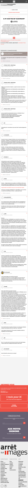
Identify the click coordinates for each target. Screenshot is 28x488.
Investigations (3, 467)
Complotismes (3, 475)
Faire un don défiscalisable (22, 481)
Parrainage (20, 465)
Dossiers (11, 467)
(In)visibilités (3, 474)
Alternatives (3, 471)
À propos (19, 468)
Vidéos (11, 468)
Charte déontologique (22, 472)
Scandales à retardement (5, 464)
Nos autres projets (21, 471)
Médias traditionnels (4, 478)
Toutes (11, 461)
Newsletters (20, 483)
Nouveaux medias (3, 472)
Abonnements (20, 461)
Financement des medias (5, 482)
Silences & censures (4, 479)
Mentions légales (21, 484)
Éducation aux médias (22, 467)
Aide (19, 478)
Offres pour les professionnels (20, 480)
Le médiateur (20, 464)
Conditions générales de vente (22, 486)
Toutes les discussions (22, 475)
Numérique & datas (4, 468)
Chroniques (11, 465)
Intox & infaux (3, 465)
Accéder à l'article (14, 9)
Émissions (11, 464)
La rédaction (15, 21)
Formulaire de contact (22, 474)
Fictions (2, 461)
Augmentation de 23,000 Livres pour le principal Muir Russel (12, 187)
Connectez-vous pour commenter (14, 12)
